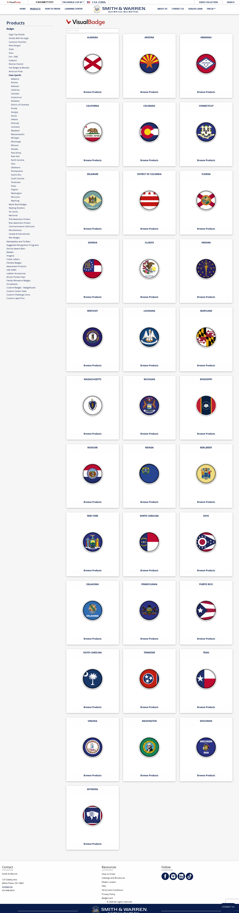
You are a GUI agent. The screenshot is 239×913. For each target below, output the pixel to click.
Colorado (15, 94)
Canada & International (19, 234)
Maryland (15, 130)
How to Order (108, 874)
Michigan (15, 138)
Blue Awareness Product (20, 223)
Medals (10, 252)
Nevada (14, 149)
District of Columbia (20, 105)
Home (23, 9)
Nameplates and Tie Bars (18, 241)
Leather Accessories (16, 273)
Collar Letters (13, 259)
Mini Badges (14, 238)
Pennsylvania (17, 171)
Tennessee (16, 182)
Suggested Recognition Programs (23, 245)
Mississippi (16, 141)
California (15, 90)
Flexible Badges (14, 262)
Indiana (14, 119)
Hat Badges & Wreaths (19, 68)
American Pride (16, 71)
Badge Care (107, 898)
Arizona (14, 82)
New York (15, 156)
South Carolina (17, 178)
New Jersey (16, 153)
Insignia (10, 255)
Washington (16, 193)
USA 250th (11, 270)
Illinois (14, 116)
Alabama (15, 79)
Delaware (15, 101)
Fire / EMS (13, 57)
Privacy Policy (108, 894)
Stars (11, 53)
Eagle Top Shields (17, 34)
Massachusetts (17, 134)
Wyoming (15, 201)
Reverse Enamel (16, 64)
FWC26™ (211, 9)
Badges (10, 29)
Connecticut (16, 97)
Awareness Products (16, 266)
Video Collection (208, 2)
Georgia (14, 112)
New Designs (15, 45)
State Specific (15, 75)
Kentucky (15, 123)
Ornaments (12, 284)
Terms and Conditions (112, 890)
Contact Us (178, 9)
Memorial (13, 215)
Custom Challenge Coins (18, 294)
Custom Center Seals (17, 291)
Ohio (13, 164)
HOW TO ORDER (52, 9)
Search (231, 2)
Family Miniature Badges (18, 280)
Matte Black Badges (18, 204)
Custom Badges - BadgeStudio (21, 287)
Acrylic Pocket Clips (16, 277)
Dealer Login (195, 9)
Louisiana (15, 127)
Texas (13, 186)
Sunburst (13, 60)
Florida (14, 108)
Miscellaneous (15, 230)
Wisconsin (15, 197)
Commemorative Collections (22, 226)
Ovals (11, 49)
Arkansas (15, 86)
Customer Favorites (17, 42)
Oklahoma (15, 167)
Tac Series (13, 212)
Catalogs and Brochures (113, 878)
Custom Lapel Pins (15, 298)
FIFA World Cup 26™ (73, 2)
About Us (162, 9)
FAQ (104, 886)
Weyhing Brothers (17, 208)
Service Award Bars (16, 248)
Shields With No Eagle (19, 38)
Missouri (15, 145)
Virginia (14, 189)
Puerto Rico (16, 175)
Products (35, 9)
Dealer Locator (109, 882)
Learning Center (74, 9)
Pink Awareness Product (19, 219)
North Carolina (17, 160)
